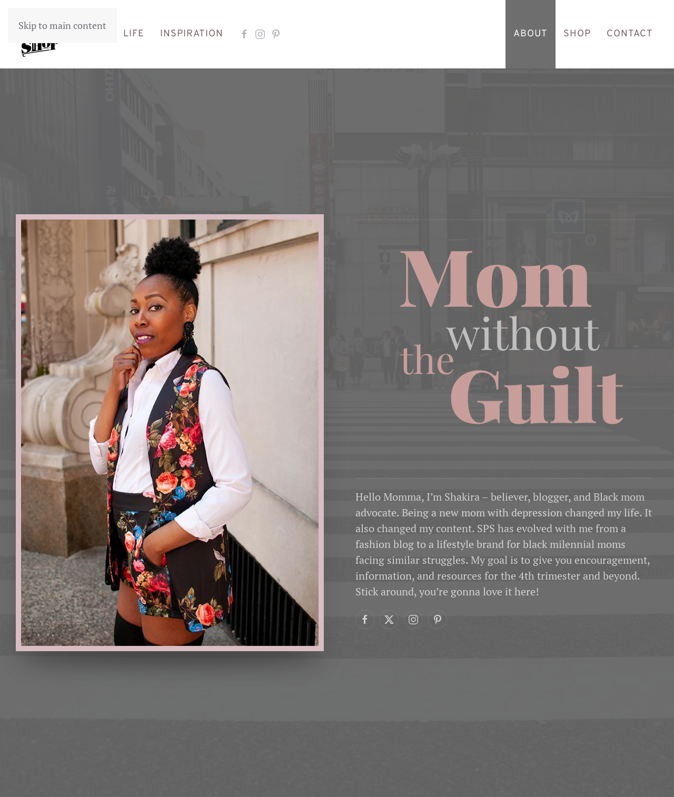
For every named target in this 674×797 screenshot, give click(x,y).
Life (133, 34)
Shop (577, 34)
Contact (630, 34)
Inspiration (191, 34)
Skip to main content (62, 25)
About (530, 34)
